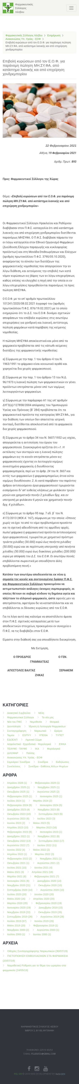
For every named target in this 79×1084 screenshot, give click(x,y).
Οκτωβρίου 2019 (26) (50, 914)
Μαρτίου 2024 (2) (42, 803)
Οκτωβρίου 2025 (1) (18, 794)
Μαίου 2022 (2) (41, 852)
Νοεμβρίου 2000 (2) (18, 932)
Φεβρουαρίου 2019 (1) (45, 927)
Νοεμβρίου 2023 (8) (49, 811)
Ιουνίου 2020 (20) (44, 896)
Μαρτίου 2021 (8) (16, 878)
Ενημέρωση (53, 35)
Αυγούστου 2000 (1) (48, 932)
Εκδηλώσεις (62, 764)
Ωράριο (58, 733)
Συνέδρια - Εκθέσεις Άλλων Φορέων (48, 768)
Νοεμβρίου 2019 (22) (18, 914)
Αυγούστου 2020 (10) (52, 892)
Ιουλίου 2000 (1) (16, 936)
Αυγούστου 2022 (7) (18, 847)
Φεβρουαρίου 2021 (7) (46, 878)
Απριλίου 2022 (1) (17, 856)
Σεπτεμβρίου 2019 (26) (19, 918)
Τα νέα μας (48, 719)
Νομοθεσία (36, 724)
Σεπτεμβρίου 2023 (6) (51, 816)
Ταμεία (10, 737)
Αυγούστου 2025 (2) (48, 794)
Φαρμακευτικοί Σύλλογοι (20, 719)
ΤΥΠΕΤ (60, 737)
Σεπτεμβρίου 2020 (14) (19, 892)
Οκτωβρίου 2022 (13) (19, 843)
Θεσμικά (54, 724)
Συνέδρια (43, 764)
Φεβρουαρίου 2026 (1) (47, 785)
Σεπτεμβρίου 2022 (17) (51, 843)
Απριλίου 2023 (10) (17, 829)
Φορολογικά (53, 751)
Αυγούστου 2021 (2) (48, 865)
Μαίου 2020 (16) (16, 901)
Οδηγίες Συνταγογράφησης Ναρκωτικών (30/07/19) (37, 953)
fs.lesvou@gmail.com (43, 1060)
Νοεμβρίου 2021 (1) (51, 860)
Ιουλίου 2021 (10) (16, 869)
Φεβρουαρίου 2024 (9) (19, 807)
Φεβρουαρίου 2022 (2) (19, 860)
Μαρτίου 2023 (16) (46, 829)
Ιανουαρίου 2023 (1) (51, 834)
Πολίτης (30, 755)
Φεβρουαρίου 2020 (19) (49, 905)
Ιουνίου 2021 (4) (43, 869)
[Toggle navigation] (71, 8)
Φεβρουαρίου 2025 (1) (19, 798)
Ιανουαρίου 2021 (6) (18, 883)
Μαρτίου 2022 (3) (44, 856)
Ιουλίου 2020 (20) (16, 896)
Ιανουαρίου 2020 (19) (19, 910)
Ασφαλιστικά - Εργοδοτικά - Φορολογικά (29, 746)
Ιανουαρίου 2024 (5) (51, 807)
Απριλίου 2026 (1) (17, 785)
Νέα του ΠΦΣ (14, 724)
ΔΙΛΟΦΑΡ (12, 755)
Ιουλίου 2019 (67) (16, 923)
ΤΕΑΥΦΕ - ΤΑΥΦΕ (17, 751)
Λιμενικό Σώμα (33, 742)
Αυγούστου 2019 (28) (52, 918)
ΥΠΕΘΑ (43, 737)
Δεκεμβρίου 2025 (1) (18, 789)
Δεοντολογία (14, 728)
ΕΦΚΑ (62, 746)
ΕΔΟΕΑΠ (12, 742)
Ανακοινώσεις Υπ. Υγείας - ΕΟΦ (23, 39)
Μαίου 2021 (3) (15, 874)
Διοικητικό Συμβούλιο (18, 715)
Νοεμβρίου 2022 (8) (49, 838)
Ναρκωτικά (40, 733)
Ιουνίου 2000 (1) (42, 936)
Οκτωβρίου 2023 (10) (19, 816)
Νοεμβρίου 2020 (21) (18, 887)
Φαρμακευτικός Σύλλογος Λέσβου (24, 35)
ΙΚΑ (37, 751)
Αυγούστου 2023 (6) (18, 820)
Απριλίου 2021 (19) (42, 874)
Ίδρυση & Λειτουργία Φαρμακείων (47, 728)
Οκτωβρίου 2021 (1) (18, 865)
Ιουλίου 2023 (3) (46, 820)
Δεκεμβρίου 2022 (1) (18, 838)
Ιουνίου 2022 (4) (16, 852)
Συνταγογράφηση (16, 733)
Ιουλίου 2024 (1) (16, 803)
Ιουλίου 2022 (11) (47, 847)
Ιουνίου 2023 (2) (16, 825)
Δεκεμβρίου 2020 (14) (49, 883)
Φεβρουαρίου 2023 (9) (19, 834)
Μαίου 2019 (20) (16, 927)
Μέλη (41, 715)
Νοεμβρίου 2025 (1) (49, 789)
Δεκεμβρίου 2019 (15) (51, 910)
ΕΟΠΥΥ (26, 737)
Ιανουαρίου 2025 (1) (51, 798)
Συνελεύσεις (13, 768)
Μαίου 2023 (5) (41, 825)
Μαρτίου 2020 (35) (17, 905)
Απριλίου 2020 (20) (43, 901)
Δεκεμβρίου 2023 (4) (18, 811)
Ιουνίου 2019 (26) (44, 923)
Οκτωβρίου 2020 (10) (50, 887)
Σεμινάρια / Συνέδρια (18, 764)
